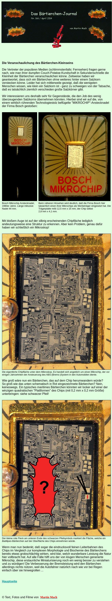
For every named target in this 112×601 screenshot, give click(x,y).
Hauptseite (9, 581)
